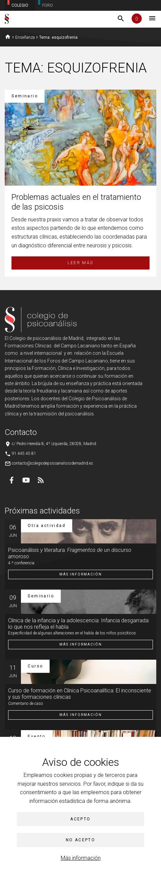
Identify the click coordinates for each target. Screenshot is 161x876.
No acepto (81, 840)
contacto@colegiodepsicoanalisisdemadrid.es (52, 463)
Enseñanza (25, 37)
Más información (81, 858)
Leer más (80, 262)
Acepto (80, 819)
